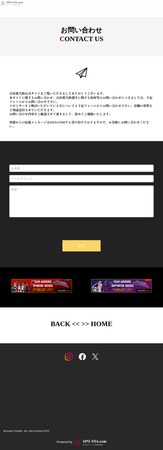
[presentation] (81, 228)
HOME (101, 324)
